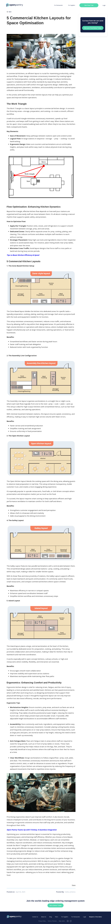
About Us (43, 916)
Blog (50, 916)
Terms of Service (52, 921)
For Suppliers (71, 5)
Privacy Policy (42, 921)
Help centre (62, 921)
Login (104, 5)
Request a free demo (95, 917)
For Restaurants (58, 5)
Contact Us (35, 916)
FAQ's (56, 916)
